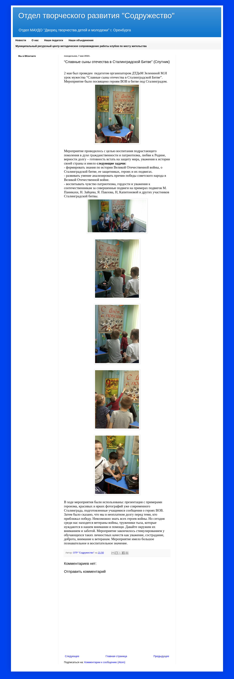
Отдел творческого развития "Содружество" (96, 15)
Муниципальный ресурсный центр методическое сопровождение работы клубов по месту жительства (81, 46)
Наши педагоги (53, 40)
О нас (35, 40)
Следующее (72, 656)
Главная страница (116, 656)
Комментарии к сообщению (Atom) (104, 662)
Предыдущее (161, 656)
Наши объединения (81, 40)
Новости (20, 40)
